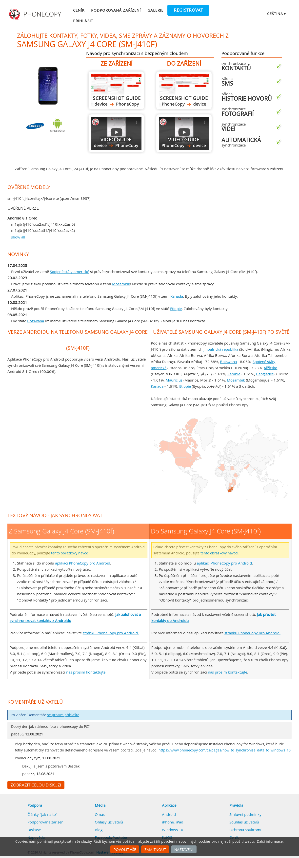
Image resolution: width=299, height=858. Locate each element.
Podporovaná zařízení (116, 10)
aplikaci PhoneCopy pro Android (82, 563)
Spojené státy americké (69, 271)
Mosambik (121, 283)
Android (169, 814)
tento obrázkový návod (69, 553)
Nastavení (183, 849)
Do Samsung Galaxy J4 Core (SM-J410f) (184, 90)
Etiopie (176, 308)
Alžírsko (270, 367)
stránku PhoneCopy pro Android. (111, 632)
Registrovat (188, 10)
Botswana (35, 320)
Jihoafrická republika (220, 349)
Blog (98, 829)
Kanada (176, 296)
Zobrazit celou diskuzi (36, 785)
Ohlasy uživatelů (109, 822)
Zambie (233, 373)
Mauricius (174, 380)
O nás (100, 814)
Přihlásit (83, 20)
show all (18, 237)
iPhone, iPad (172, 822)
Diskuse (34, 829)
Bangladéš (265, 373)
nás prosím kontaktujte (85, 672)
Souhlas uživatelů (244, 822)
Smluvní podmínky (245, 814)
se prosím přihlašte (63, 715)
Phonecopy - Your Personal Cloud (35, 14)
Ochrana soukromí (245, 829)
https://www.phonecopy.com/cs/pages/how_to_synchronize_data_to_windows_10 (225, 750)
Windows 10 (172, 829)
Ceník (78, 10)
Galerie (155, 10)
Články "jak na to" (42, 814)
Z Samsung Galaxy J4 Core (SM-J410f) (116, 90)
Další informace (270, 841)
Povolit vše (125, 849)
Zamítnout (155, 849)
